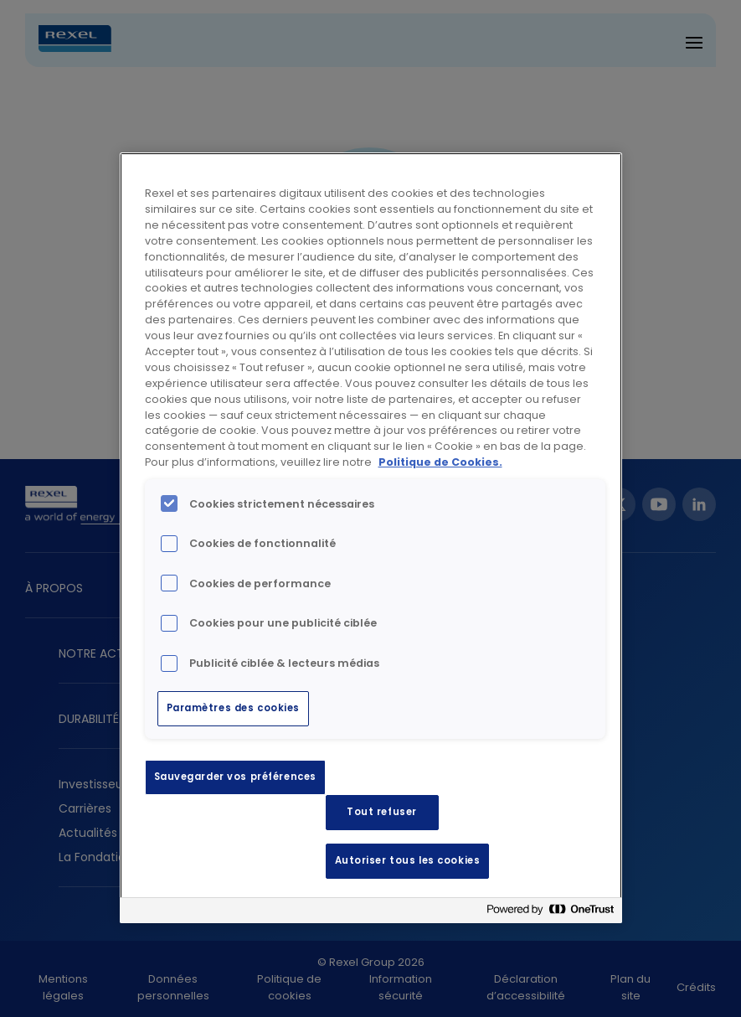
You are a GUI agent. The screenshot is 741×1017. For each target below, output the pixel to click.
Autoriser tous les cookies (408, 860)
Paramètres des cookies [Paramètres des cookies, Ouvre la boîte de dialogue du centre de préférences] (234, 708)
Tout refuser (382, 811)
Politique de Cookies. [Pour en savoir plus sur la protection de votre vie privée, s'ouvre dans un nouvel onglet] (440, 462)
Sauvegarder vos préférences (235, 776)
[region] (371, 537)
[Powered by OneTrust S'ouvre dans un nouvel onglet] (550, 912)
